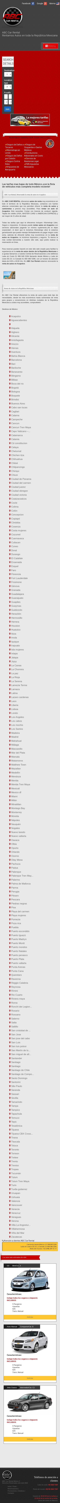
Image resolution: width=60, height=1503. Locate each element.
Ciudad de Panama (20, 479)
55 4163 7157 (53, 1485)
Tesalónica (15, 1126)
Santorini (14, 1082)
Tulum (13, 1177)
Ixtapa (13, 653)
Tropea (14, 1169)
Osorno (14, 856)
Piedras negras (18, 903)
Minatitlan (15, 804)
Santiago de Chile (19, 1070)
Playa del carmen (19, 911)
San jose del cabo (19, 1038)
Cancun (14, 423)
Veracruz (14, 1213)
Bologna (14, 391)
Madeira (14, 733)
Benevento (15, 372)
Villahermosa (17, 1229)
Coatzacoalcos (18, 498)
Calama (14, 415)
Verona (14, 1221)
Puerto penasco (18, 955)
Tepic (13, 1121)
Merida (13, 780)
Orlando (14, 852)
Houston (14, 626)
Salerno (14, 1018)
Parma (13, 887)
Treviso (14, 1165)
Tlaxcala (14, 1141)
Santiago (14, 1062)
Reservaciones (13, 1489)
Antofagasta (16, 340)
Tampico (14, 1110)
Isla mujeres (16, 649)
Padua (13, 868)
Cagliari (14, 411)
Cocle (13, 503)
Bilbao (13, 379)
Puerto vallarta (17, 963)
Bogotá (14, 387)
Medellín (14, 772)
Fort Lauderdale (18, 578)
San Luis (14, 1042)
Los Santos (16, 729)
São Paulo (15, 1086)
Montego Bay (17, 808)
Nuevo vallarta (17, 836)
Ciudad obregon (18, 491)
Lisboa (13, 709)
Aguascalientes (18, 320)
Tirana (13, 1137)
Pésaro (14, 895)
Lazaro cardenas (19, 697)
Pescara (14, 899)
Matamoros (16, 760)
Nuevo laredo (17, 832)
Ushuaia (14, 1197)
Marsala (14, 756)
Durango (14, 554)
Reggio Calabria (18, 983)
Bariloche (15, 368)
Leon (12, 701)
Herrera (14, 621)
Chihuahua (16, 459)
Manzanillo (15, 749)
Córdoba (14, 522)
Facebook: (28, 3)
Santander (15, 1058)
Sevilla (13, 1098)
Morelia (14, 816)
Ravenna (15, 979)
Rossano (14, 1014)
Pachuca (14, 864)
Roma (13, 1002)
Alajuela (14, 328)
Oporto (13, 848)
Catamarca (16, 435)
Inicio (10, 1486)
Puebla (14, 927)
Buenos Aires (17, 403)
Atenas (13, 348)
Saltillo (13, 1026)
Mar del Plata (17, 752)
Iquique (14, 641)
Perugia (14, 891)
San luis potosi (17, 1046)
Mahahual (15, 741)
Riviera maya (17, 998)
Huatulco (14, 629)
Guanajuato (16, 598)
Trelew (13, 1157)
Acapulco (15, 316)
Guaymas (15, 606)
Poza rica (15, 923)
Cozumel (14, 534)
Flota (15, 1486)
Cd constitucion (18, 443)
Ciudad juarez (17, 487)
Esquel (13, 566)
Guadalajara (16, 594)
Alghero (14, 332)
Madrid (13, 737)
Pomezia (14, 919)
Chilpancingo (17, 467)
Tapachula (15, 1114)
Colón (13, 510)
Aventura (14, 352)
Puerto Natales (18, 951)
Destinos (21, 1491)
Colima (14, 506)
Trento (13, 1161)
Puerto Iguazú (17, 935)
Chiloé (13, 463)
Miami (13, 796)
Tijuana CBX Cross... (21, 1133)
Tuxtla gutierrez (18, 1189)
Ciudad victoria (18, 495)
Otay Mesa (16, 860)
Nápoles (14, 820)
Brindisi (14, 399)
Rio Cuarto (15, 995)
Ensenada (15, 562)
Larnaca (14, 689)
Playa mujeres (17, 915)
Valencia (14, 1201)
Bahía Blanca (17, 356)
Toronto (14, 1149)
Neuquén (15, 824)
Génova (14, 586)
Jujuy (13, 661)
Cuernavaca (16, 538)
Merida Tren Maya (19, 784)
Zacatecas (15, 1237)
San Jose (15, 1034)
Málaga (14, 744)
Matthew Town (17, 764)
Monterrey (15, 812)
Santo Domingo (18, 1078)
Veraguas (15, 1217)
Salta (13, 1022)
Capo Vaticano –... (19, 431)
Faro (12, 570)
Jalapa (13, 657)
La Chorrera (16, 669)
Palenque (15, 872)
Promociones (12, 1491)
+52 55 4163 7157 (51, 1489)
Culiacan (14, 542)
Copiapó (14, 518)
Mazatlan (15, 768)
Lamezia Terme (18, 685)
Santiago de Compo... (21, 1074)
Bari (12, 364)
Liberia (13, 705)
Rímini (13, 991)
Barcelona (15, 360)
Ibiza (12, 633)
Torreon (14, 1153)
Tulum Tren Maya (19, 1181)
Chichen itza (16, 455)
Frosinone (15, 582)
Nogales (14, 828)
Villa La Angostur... (19, 1225)
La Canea (15, 665)
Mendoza (15, 776)
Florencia (15, 574)
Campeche (16, 419)
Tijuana (14, 1129)
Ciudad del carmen (20, 483)
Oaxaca (14, 840)
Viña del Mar (16, 1233)
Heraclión (15, 614)
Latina (13, 693)
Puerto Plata (16, 959)
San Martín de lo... (19, 1050)
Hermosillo (15, 618)
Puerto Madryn (18, 939)
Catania (14, 439)
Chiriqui (14, 471)
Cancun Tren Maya (20, 427)
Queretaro (15, 975)
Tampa (13, 1106)
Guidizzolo (15, 610)
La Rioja (14, 677)
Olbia (13, 844)
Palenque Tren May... (21, 875)
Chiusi (13, 475)
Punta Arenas (17, 967)
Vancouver (15, 1205)
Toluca (13, 1145)
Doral (13, 550)
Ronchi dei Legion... (20, 1006)
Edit (7, 109)
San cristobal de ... (20, 1030)
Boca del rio (16, 383)
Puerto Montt (17, 943)
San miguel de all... (20, 1054)
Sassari (14, 1094)
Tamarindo (15, 1102)
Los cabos (15, 721)
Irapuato (14, 645)
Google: (42, 3)
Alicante (14, 336)
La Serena (15, 681)
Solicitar (30, 1317)
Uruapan (14, 1193)
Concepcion (16, 514)
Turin (12, 1185)
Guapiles (14, 602)
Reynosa (14, 987)
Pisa (12, 907)
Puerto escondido (19, 931)
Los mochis (16, 725)
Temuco (14, 1118)
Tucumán (15, 1173)
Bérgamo (15, 375)
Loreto (13, 713)
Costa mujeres (17, 530)
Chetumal (15, 451)
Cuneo (13, 546)
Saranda (14, 1090)
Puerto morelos (18, 947)
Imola (13, 637)
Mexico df (15, 792)
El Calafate (16, 558)
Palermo (14, 879)
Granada (14, 590)
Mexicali (14, 788)
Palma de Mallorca (20, 883)
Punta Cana (16, 971)
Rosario (14, 1010)
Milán (13, 800)
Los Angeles (16, 717)
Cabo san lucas (18, 407)
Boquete (14, 395)
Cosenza (14, 526)
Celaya (14, 447)
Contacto (11, 1493)
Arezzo (13, 344)
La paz (13, 673)
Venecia (14, 1209)
